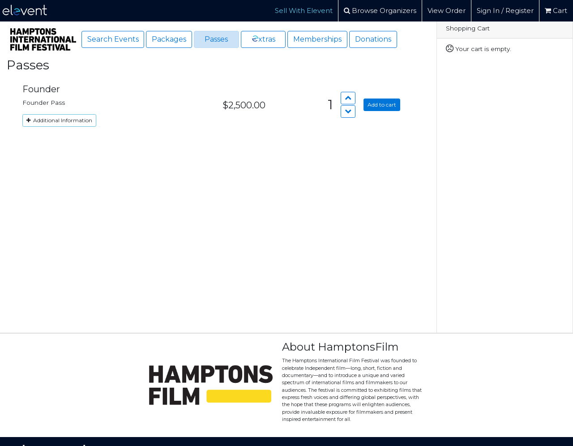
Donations (373, 39)
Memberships (317, 39)
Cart (556, 10)
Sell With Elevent (304, 10)
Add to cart (382, 104)
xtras (263, 38)
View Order (447, 10)
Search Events (113, 39)
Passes (216, 39)
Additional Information (59, 120)
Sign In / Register (505, 10)
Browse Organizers (380, 10)
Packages (169, 39)
